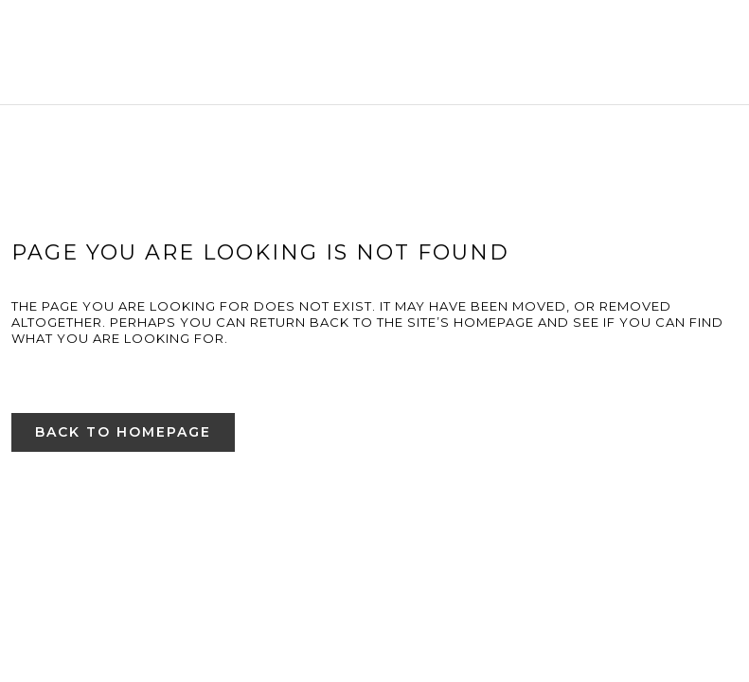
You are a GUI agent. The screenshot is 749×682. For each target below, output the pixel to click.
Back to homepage (123, 431)
